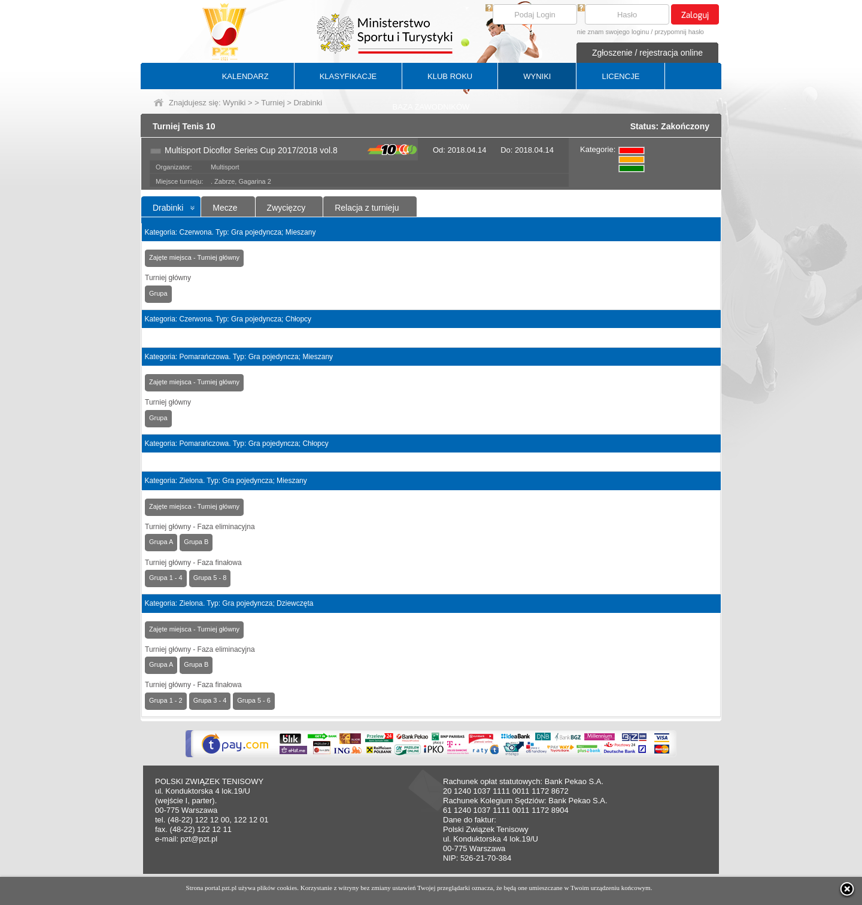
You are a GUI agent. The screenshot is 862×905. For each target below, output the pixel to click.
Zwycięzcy (286, 207)
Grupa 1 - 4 (166, 577)
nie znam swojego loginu (613, 31)
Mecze (225, 207)
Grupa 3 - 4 (210, 700)
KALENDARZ (245, 76)
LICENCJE (620, 76)
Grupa (158, 293)
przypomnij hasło (679, 31)
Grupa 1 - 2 (166, 700)
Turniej (272, 102)
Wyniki (234, 102)
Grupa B (196, 541)
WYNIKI (537, 76)
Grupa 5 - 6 (254, 700)
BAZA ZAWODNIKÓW (431, 106)
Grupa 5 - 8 (210, 577)
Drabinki (168, 207)
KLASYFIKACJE (348, 76)
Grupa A (161, 541)
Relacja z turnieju (367, 207)
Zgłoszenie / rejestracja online (647, 52)
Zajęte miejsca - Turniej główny (194, 257)
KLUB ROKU (449, 76)
